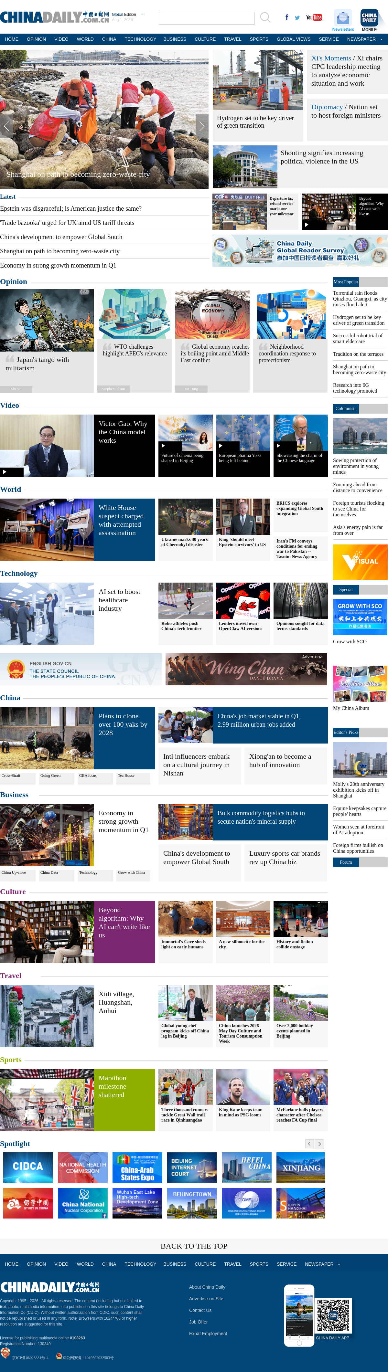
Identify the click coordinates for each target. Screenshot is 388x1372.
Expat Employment (208, 1333)
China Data (49, 872)
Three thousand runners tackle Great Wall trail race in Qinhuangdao (184, 1115)
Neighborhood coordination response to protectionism (287, 353)
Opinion (13, 281)
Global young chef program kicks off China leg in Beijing (185, 1031)
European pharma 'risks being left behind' (240, 458)
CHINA (109, 39)
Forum (346, 862)
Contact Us (200, 1310)
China (10, 697)
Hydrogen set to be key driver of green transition (255, 121)
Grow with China (131, 872)
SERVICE (329, 39)
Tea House (126, 775)
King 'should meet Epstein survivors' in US (242, 542)
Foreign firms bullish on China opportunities (358, 848)
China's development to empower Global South (61, 236)
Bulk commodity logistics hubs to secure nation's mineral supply (261, 817)
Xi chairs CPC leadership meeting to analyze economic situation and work (347, 70)
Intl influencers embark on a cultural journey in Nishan (196, 764)
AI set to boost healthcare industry (119, 599)
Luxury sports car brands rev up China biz (284, 857)
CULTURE (205, 39)
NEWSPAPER (360, 39)
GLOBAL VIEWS (294, 39)
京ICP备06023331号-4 (30, 1358)
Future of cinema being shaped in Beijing (182, 458)
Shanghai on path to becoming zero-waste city (78, 174)
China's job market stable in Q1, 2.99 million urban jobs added (259, 720)
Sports (11, 1059)
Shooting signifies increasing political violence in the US (322, 157)
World (10, 489)
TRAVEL (232, 39)
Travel (10, 975)
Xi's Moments (331, 58)
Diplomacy (327, 107)
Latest (8, 197)
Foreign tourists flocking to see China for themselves (358, 508)
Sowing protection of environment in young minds (356, 466)
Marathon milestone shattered (112, 1086)
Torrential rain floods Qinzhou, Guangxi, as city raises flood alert (360, 298)
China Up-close (14, 872)
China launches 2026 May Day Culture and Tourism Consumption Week (240, 1033)
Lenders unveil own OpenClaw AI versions (241, 626)
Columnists (346, 408)
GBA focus (88, 775)
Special (345, 589)
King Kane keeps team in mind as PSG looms (241, 1112)
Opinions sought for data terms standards (300, 626)
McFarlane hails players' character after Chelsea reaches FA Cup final (300, 1115)
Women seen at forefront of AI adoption (358, 829)
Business (14, 794)
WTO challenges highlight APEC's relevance (135, 350)
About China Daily (207, 1287)
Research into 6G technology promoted (355, 388)
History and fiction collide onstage (294, 944)
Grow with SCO (350, 641)
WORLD (85, 39)
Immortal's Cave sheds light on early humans (183, 944)
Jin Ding (191, 389)
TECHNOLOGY (139, 39)
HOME (11, 39)
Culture (13, 891)
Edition (124, 14)
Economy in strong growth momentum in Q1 (58, 265)
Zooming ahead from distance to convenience (358, 487)
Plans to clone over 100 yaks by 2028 (123, 724)
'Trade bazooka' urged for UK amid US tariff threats (67, 222)
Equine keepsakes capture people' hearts (359, 811)
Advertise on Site (206, 1298)
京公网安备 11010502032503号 (88, 1358)
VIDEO (61, 39)
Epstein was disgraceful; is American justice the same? (71, 208)
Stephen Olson (113, 389)
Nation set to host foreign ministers (346, 111)
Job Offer (198, 1322)
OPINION (36, 39)
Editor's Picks (346, 732)
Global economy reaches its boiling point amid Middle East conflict (215, 353)
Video (9, 405)
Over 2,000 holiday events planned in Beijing (294, 1031)
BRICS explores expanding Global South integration (299, 508)
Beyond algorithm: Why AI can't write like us (124, 922)
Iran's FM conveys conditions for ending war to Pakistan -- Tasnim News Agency (297, 549)
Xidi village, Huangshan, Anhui (116, 1002)
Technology (19, 573)
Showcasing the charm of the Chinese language (299, 458)
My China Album (351, 708)
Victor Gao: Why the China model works (123, 431)
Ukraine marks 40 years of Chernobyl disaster (184, 542)
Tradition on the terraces (358, 354)
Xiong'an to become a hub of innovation (280, 760)
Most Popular (346, 282)
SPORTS (259, 39)
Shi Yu (16, 389)
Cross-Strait (11, 775)
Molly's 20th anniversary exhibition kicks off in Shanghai (358, 789)
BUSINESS (174, 39)
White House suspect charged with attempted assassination (121, 520)
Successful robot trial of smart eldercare (358, 338)
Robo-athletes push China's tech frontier (181, 626)
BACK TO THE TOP (194, 1246)
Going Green (50, 775)
